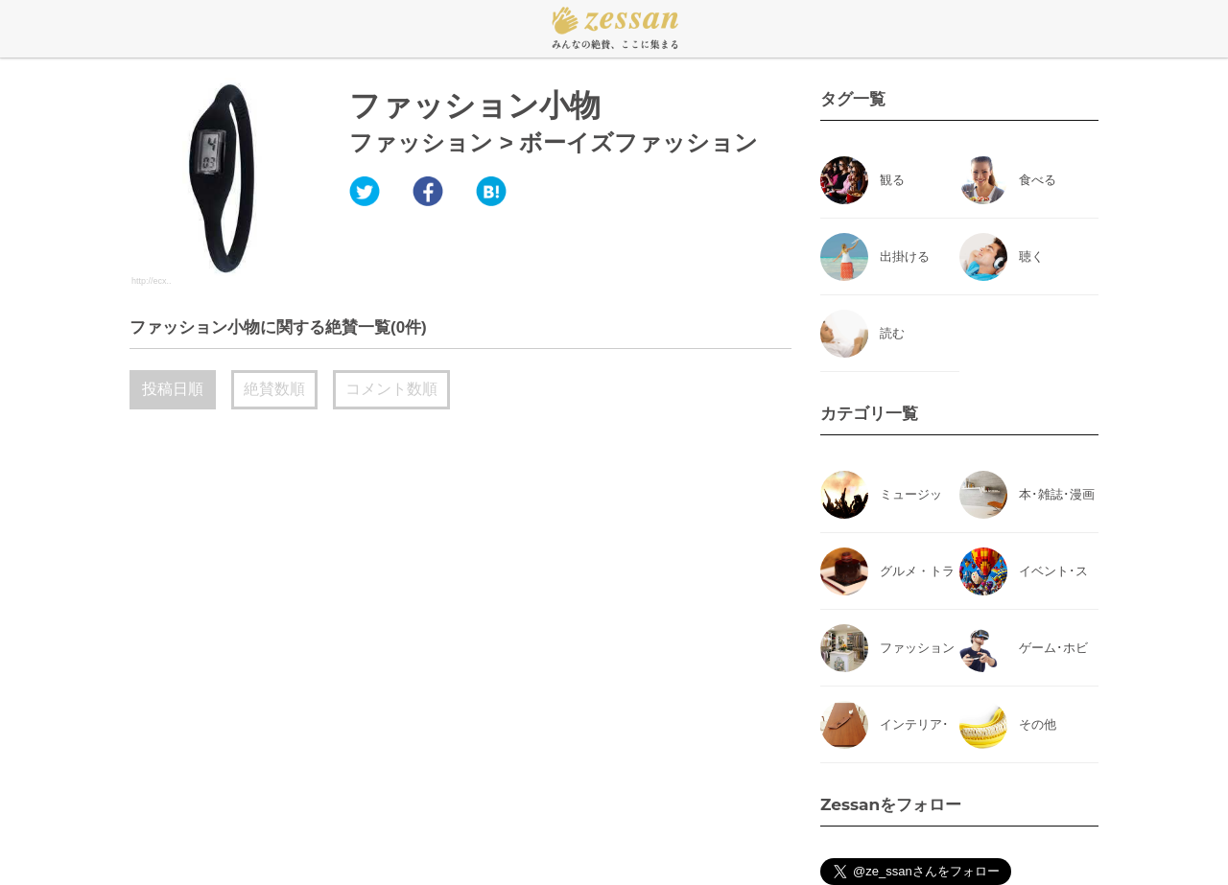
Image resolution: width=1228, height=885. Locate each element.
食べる (1037, 180)
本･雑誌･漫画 (1057, 494)
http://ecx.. (151, 281)
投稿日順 (172, 389)
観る (892, 180)
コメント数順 (391, 389)
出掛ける (905, 256)
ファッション (421, 142)
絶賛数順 (274, 389)
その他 (1037, 724)
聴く (1031, 256)
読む (892, 333)
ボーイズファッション (638, 142)
